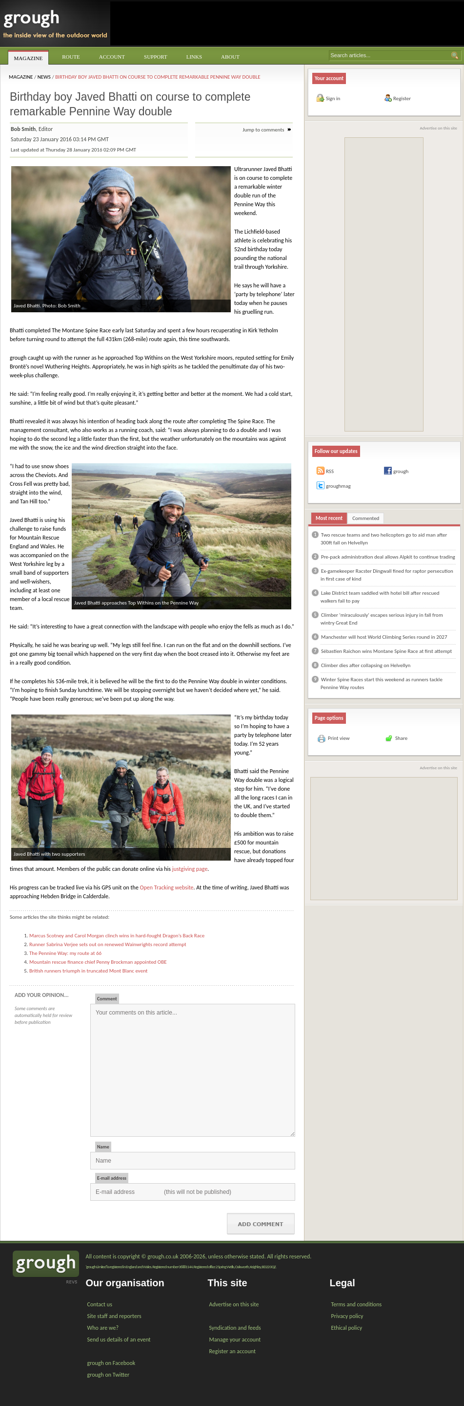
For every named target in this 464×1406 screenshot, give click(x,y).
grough (400, 471)
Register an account (232, 1351)
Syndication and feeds (235, 1327)
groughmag (338, 486)
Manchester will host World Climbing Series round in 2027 (384, 637)
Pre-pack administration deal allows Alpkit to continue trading (388, 557)
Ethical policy (347, 1327)
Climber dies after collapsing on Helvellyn (365, 665)
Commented (365, 518)
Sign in (333, 98)
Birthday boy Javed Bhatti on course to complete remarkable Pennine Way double (158, 77)
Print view (339, 738)
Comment (107, 998)
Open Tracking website (167, 887)
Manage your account (235, 1339)
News (44, 77)
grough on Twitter (108, 1374)
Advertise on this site (438, 127)
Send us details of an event (119, 1339)
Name (103, 1147)
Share (401, 738)
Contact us (99, 1304)
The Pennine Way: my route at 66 (65, 953)
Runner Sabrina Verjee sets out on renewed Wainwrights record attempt (107, 944)
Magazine (28, 58)
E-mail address (111, 1178)
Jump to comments (267, 130)
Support (155, 57)
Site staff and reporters (114, 1316)
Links (194, 57)
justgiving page (190, 868)
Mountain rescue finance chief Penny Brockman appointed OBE (98, 962)
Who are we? (103, 1327)
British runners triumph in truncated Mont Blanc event (88, 971)
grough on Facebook (111, 1363)
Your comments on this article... (192, 1070)
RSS (330, 471)
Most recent (329, 518)
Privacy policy (347, 1316)
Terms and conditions (356, 1304)
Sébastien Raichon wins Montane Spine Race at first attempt (386, 651)
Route (71, 57)
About (230, 57)
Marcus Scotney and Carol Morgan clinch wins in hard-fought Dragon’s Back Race (116, 935)
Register (402, 98)
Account (112, 57)
